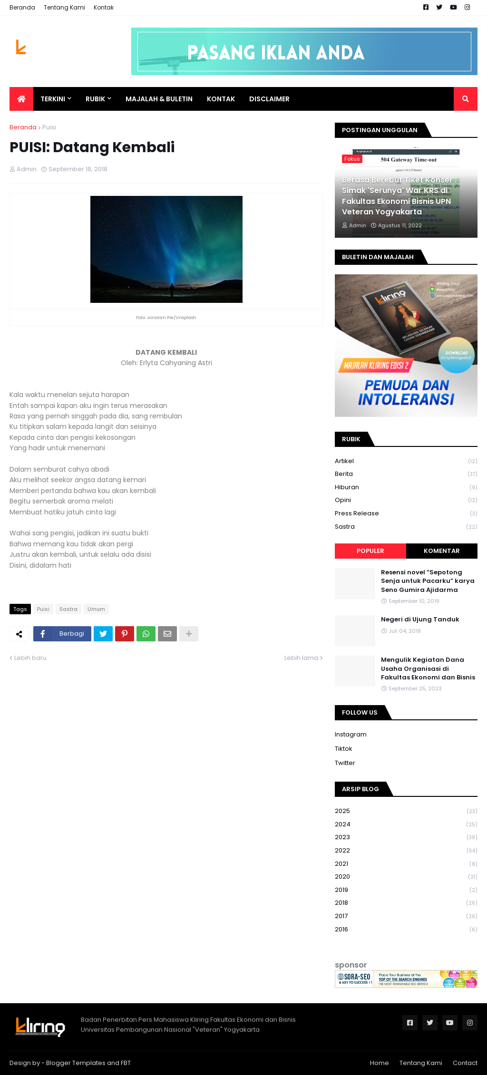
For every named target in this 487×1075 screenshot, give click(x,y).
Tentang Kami (64, 7)
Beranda (22, 7)
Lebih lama (301, 657)
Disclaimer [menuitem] (269, 99)
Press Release (406, 514)
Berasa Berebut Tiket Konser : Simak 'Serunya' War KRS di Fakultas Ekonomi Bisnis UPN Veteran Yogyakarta (399, 196)
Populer (370, 550)
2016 (406, 929)
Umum (96, 609)
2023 (406, 838)
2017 (406, 916)
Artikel (406, 461)
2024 (406, 825)
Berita (406, 474)
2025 (406, 811)
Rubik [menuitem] (95, 99)
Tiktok (343, 748)
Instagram (351, 734)
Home (379, 1062)
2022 (406, 851)
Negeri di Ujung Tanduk (420, 619)
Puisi (49, 127)
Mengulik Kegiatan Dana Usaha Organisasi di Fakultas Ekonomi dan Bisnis (428, 668)
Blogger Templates (76, 1062)
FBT (126, 1062)
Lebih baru (30, 657)
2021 (406, 864)
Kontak (104, 7)
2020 (406, 877)
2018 (406, 903)
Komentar (442, 550)
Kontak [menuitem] (221, 99)
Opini (406, 500)
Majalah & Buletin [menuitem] (159, 99)
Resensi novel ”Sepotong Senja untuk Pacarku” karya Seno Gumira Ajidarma (428, 581)
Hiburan (406, 488)
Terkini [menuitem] (52, 99)
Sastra (68, 609)
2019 (406, 890)
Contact (465, 1062)
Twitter (345, 762)
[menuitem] (21, 99)
